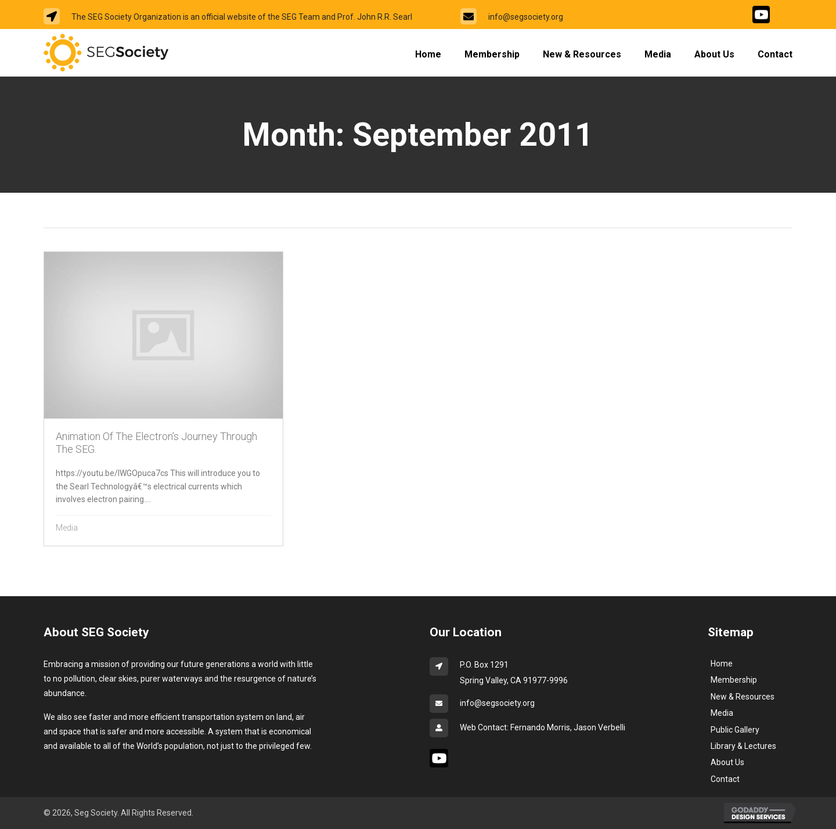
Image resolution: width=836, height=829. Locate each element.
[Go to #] (761, 14)
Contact (725, 779)
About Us (727, 762)
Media (67, 527)
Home (722, 663)
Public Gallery (735, 729)
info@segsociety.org (525, 16)
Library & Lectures (743, 746)
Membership (734, 679)
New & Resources (742, 696)
